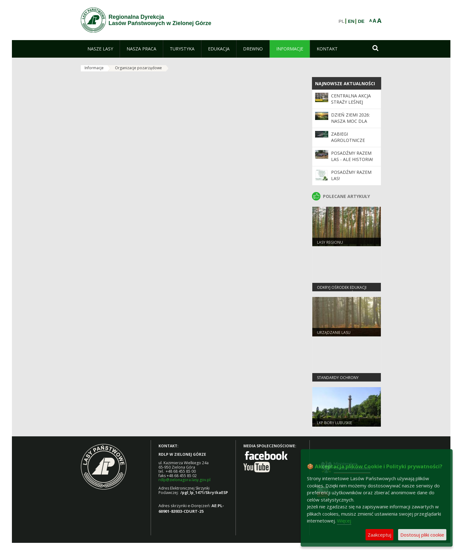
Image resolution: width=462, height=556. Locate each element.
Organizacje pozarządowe (138, 67)
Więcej (344, 520)
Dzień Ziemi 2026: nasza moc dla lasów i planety (350, 121)
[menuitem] (100, 49)
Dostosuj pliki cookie (422, 535)
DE (361, 21)
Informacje (94, 67)
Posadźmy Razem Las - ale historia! (352, 156)
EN (351, 21)
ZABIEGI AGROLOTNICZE (348, 137)
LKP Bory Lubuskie (334, 422)
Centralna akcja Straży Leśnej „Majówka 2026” (351, 102)
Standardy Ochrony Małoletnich (338, 380)
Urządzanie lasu (333, 332)
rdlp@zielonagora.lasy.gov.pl (184, 479)
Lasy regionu (330, 242)
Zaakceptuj (379, 535)
